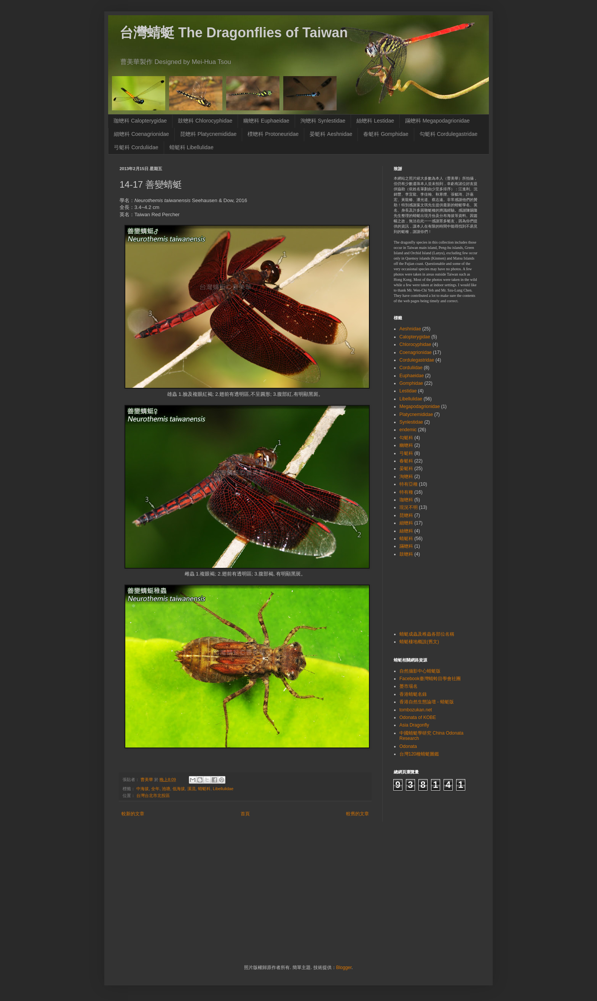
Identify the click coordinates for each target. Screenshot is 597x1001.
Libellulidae (223, 788)
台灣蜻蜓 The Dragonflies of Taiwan (234, 32)
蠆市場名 (408, 686)
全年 (155, 788)
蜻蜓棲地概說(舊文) (419, 641)
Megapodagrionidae (419, 406)
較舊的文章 (357, 813)
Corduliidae (411, 367)
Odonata (408, 746)
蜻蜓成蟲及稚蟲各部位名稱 (426, 634)
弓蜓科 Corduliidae (136, 147)
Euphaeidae (411, 375)
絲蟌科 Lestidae (375, 121)
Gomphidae (411, 383)
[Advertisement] (417, 593)
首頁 (245, 813)
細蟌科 (406, 523)
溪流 (191, 788)
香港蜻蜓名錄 (413, 694)
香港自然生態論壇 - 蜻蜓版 (426, 702)
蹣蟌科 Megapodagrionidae (437, 121)
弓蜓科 (406, 453)
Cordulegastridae (416, 360)
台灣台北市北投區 (153, 795)
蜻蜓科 (204, 788)
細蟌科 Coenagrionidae (141, 134)
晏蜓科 (406, 468)
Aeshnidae (410, 329)
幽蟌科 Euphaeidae (266, 121)
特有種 (406, 492)
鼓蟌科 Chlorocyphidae (205, 121)
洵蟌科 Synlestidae (322, 121)
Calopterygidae (414, 337)
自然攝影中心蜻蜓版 (420, 671)
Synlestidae (411, 422)
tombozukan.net (415, 709)
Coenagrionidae (415, 352)
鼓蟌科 (406, 554)
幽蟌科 (406, 445)
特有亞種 (408, 484)
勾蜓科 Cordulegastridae (449, 134)
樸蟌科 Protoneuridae (272, 134)
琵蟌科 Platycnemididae (208, 134)
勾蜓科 (406, 437)
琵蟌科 (406, 515)
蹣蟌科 (406, 546)
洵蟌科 (406, 476)
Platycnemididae (416, 414)
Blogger (344, 967)
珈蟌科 (406, 499)
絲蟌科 (406, 531)
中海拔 (142, 788)
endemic (408, 429)
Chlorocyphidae (415, 344)
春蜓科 (406, 461)
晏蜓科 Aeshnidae (331, 134)
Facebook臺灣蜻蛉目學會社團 (430, 678)
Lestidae (408, 391)
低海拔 (178, 788)
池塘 (166, 788)
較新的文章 (132, 813)
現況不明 (408, 507)
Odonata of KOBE (417, 717)
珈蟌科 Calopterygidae (140, 121)
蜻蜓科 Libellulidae (191, 147)
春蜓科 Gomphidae (385, 134)
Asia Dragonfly (414, 725)
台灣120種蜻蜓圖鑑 (419, 754)
